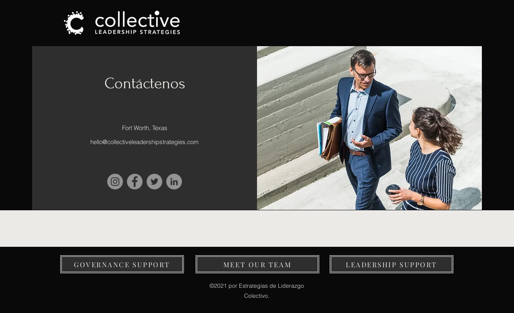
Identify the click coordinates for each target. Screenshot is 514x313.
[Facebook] (135, 181)
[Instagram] (115, 181)
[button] (122, 264)
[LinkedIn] (174, 181)
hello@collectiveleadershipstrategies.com (144, 142)
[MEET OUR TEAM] (257, 264)
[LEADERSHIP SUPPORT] (391, 264)
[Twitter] (154, 181)
